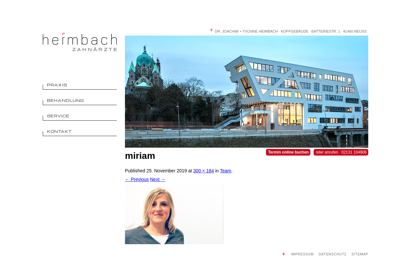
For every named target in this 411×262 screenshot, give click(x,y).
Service (58, 115)
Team (225, 170)
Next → (157, 179)
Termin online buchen (288, 152)
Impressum (302, 254)
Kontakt (59, 131)
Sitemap (359, 254)
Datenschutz (333, 254)
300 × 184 (203, 170)
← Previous (137, 179)
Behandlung (65, 100)
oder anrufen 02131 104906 (341, 152)
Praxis (57, 84)
